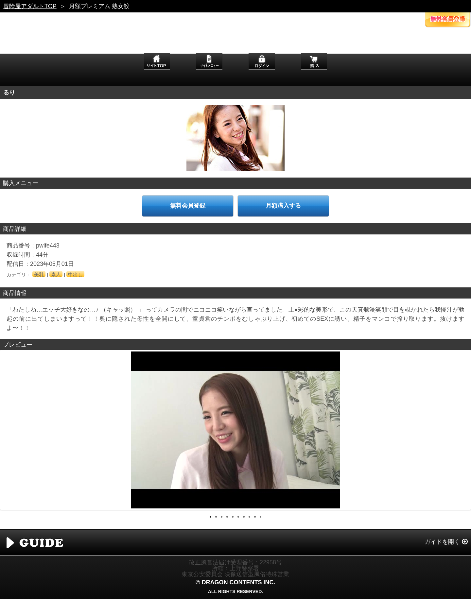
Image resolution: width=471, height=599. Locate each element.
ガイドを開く (442, 542)
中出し (75, 274)
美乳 (39, 274)
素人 (56, 274)
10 (260, 517)
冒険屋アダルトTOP (30, 6)
